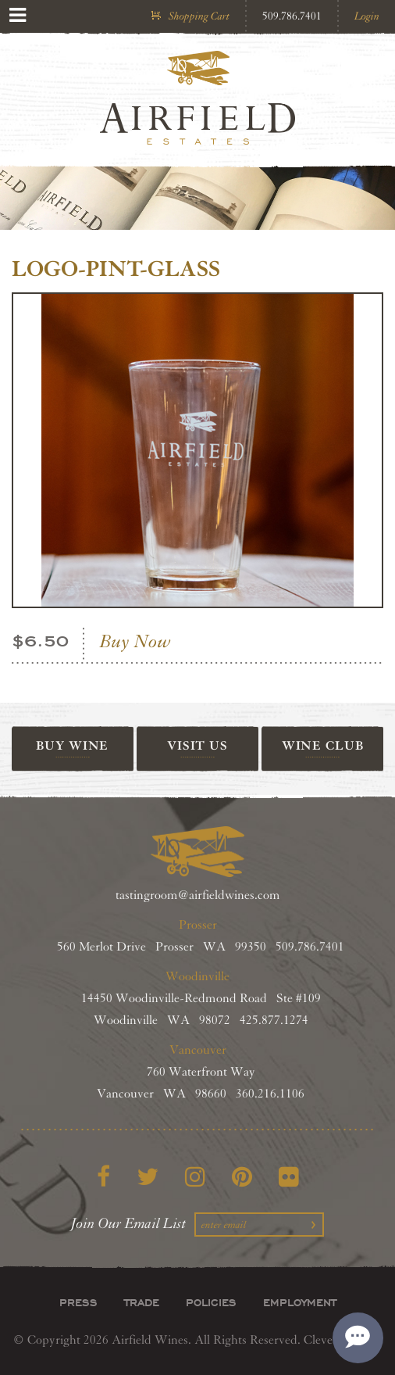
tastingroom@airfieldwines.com (198, 895)
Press (78, 1302)
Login (366, 16)
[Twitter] (147, 1176)
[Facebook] (103, 1176)
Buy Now (135, 642)
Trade (141, 1302)
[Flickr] (289, 1176)
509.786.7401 (292, 16)
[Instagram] (195, 1176)
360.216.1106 (270, 1094)
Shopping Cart (199, 16)
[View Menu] (17, 15)
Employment (299, 1302)
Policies (211, 1302)
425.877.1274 (274, 1020)
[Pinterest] (242, 1176)
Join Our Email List (129, 1223)
